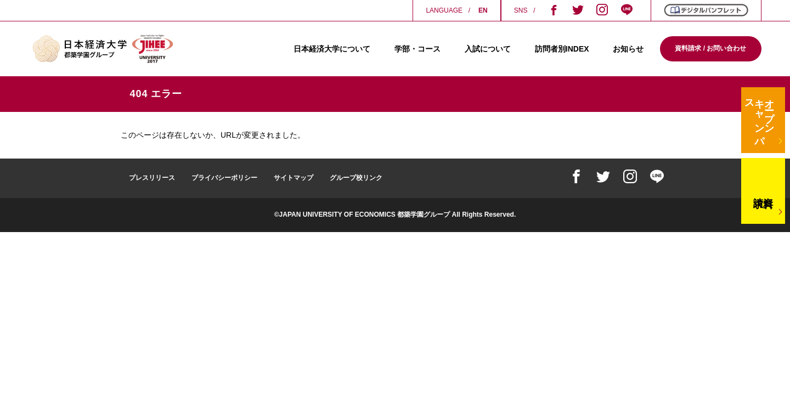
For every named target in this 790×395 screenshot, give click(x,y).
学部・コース (417, 48)
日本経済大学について (332, 48)
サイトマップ (293, 178)
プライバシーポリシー (224, 178)
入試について (488, 48)
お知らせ (628, 48)
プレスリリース (152, 178)
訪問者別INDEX (562, 48)
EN (483, 10)
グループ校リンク (356, 178)
